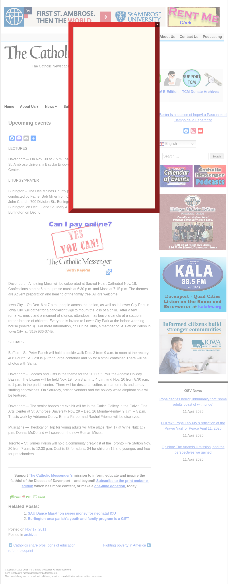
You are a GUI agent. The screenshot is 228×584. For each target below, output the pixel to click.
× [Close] (157, 24)
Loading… (114, 117)
